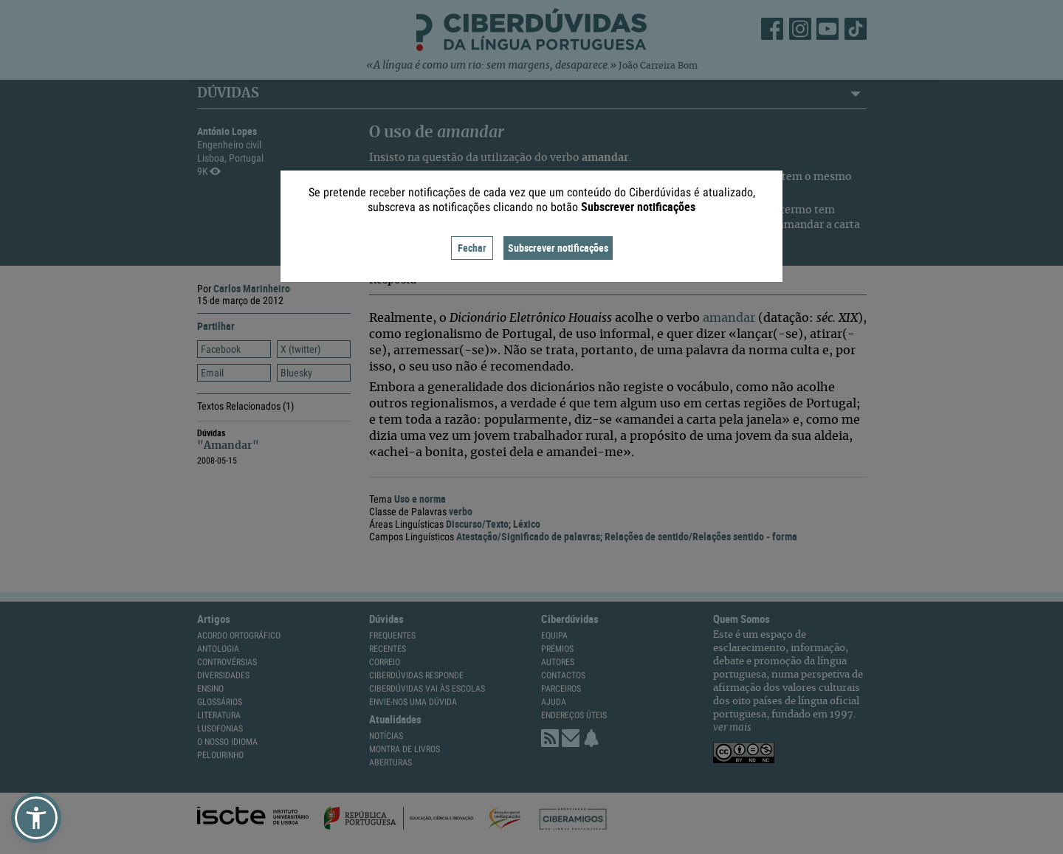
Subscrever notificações (558, 248)
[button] (36, 817)
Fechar (472, 248)
